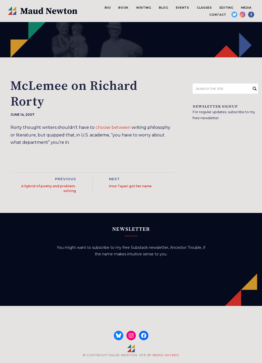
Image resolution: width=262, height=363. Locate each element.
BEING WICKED (166, 355)
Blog (163, 7)
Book (123, 7)
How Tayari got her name (130, 186)
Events (182, 7)
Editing (226, 7)
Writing (143, 7)
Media (246, 7)
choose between (113, 127)
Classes (204, 7)
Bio (108, 7)
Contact (217, 14)
